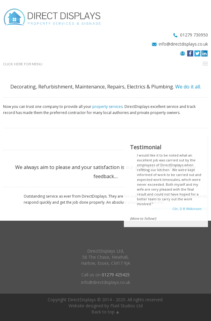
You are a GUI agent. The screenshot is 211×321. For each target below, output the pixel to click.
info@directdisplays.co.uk (183, 44)
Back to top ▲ (105, 312)
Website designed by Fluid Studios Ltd (106, 306)
